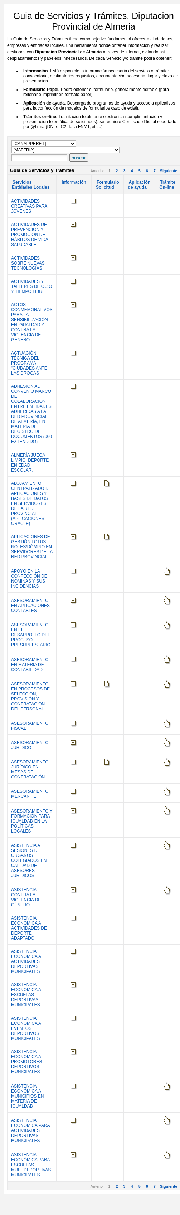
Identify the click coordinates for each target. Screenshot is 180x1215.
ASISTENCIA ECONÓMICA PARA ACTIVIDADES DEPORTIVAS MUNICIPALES (30, 1130)
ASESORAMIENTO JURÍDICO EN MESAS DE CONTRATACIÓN (29, 770)
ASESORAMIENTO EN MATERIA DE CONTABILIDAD (29, 664)
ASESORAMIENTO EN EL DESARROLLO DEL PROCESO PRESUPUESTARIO (30, 634)
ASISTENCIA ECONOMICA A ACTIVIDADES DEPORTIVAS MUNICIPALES (26, 961)
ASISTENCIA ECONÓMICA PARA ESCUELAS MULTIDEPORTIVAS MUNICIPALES (31, 1164)
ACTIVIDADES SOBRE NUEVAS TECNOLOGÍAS (28, 263)
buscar (79, 157)
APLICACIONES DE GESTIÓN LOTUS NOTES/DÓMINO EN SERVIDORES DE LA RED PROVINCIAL (32, 546)
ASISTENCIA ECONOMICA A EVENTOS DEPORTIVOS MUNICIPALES (26, 1028)
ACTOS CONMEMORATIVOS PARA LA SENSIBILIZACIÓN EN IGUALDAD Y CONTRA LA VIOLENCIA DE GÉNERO (32, 322)
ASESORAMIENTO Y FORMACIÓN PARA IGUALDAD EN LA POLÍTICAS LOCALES (31, 821)
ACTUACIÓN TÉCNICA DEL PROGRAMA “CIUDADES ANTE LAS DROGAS (29, 363)
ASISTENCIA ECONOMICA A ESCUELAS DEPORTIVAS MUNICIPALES (26, 994)
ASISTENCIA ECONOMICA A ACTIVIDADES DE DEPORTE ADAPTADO (29, 928)
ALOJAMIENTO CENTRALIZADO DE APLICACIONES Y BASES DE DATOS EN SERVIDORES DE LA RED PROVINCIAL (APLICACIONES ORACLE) (31, 503)
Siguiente (168, 171)
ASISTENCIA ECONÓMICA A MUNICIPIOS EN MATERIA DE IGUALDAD (27, 1096)
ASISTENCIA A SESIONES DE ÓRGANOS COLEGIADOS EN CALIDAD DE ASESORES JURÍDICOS (29, 860)
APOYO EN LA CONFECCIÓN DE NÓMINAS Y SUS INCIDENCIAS (29, 579)
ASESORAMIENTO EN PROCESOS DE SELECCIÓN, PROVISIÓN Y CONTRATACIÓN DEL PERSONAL (30, 696)
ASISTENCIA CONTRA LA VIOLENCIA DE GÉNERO (26, 897)
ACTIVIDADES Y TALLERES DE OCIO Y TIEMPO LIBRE (31, 286)
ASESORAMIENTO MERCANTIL (29, 794)
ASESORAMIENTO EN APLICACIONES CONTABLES (30, 605)
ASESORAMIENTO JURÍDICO (29, 745)
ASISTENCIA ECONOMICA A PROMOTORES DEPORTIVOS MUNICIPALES (26, 1061)
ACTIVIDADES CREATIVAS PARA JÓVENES (29, 206)
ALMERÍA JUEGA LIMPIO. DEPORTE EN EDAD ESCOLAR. (30, 463)
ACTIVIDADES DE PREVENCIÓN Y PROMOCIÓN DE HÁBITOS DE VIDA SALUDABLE (29, 234)
